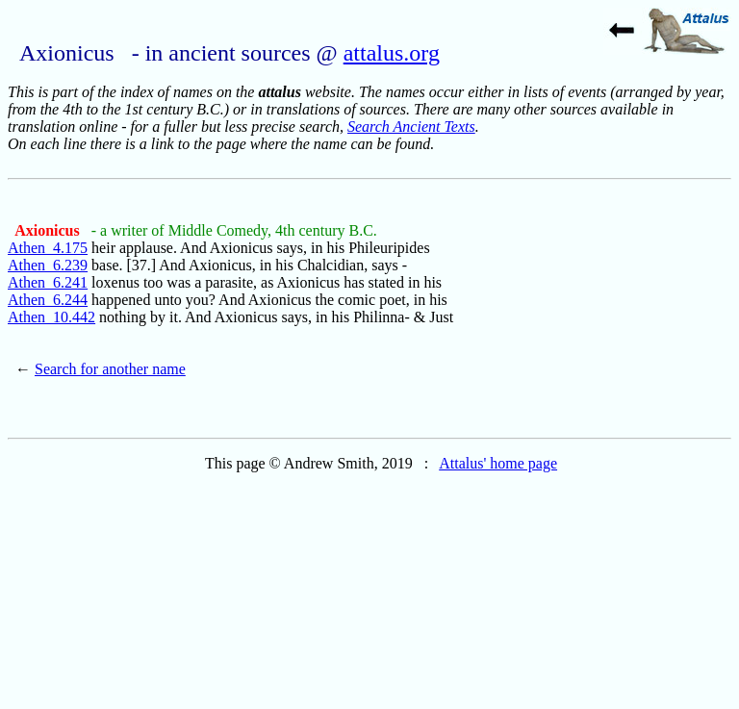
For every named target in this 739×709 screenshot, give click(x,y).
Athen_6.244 (48, 299)
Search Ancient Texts (411, 126)
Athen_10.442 (51, 317)
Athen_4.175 (48, 248)
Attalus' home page (498, 463)
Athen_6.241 (48, 282)
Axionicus (49, 230)
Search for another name (110, 369)
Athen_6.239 (48, 265)
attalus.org (392, 52)
